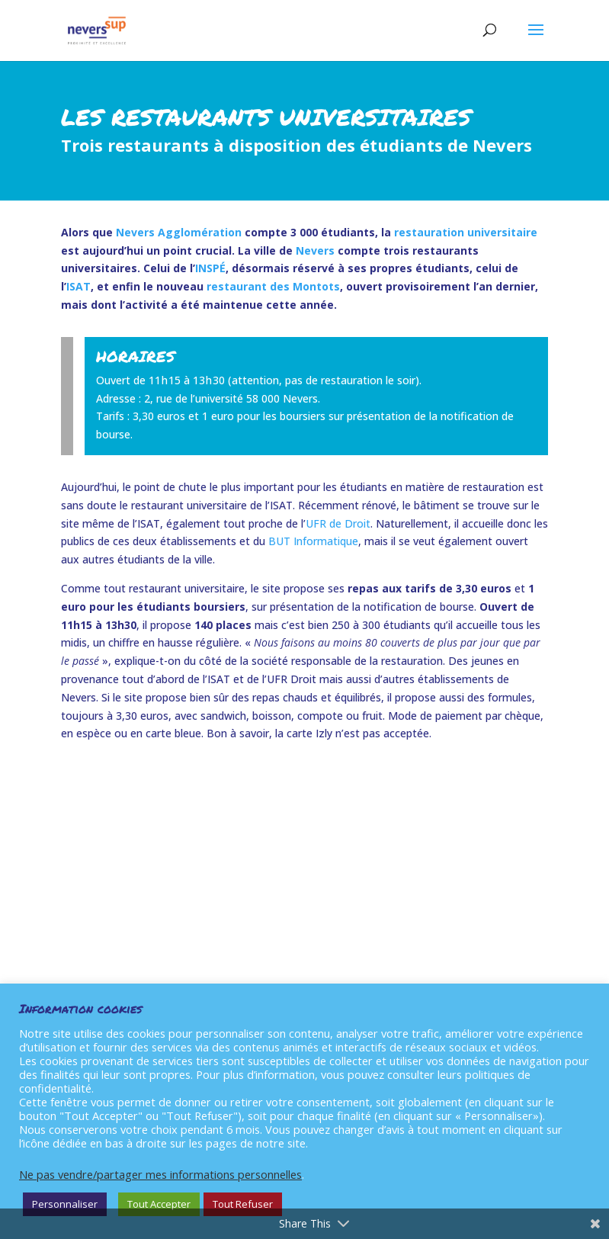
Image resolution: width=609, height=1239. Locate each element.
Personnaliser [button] (65, 1204)
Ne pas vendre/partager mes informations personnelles (160, 1174)
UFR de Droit (338, 523)
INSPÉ (210, 268)
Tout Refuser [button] (243, 1204)
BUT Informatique (313, 541)
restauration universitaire (465, 232)
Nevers (315, 250)
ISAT (78, 286)
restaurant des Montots (273, 286)
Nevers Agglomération (179, 232)
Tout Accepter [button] (159, 1204)
